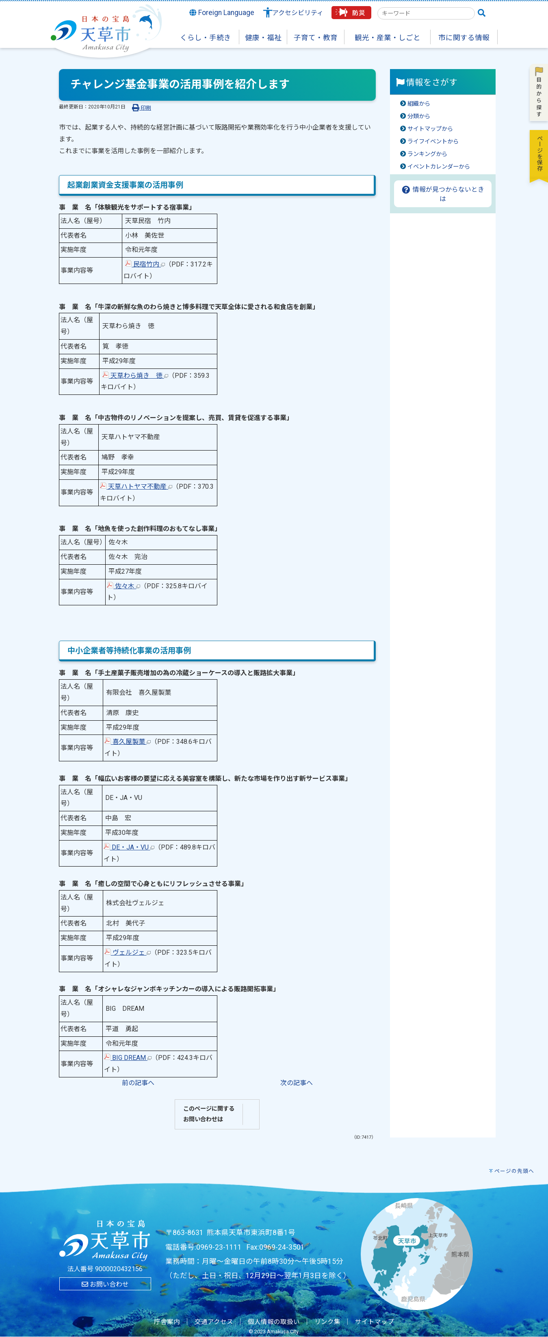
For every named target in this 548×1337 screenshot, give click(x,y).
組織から (418, 103)
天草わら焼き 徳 (135, 375)
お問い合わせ (105, 1284)
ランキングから (427, 154)
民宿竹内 (145, 264)
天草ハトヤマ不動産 (136, 486)
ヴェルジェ (127, 952)
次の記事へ (296, 1083)
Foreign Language (221, 13)
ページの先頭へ (514, 1171)
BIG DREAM (128, 1058)
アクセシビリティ (297, 13)
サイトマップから (430, 129)
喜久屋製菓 (127, 741)
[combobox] (426, 13)
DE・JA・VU (129, 847)
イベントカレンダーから (438, 166)
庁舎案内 (167, 1322)
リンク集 (327, 1322)
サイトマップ (374, 1322)
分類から (418, 116)
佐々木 (123, 586)
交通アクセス (214, 1322)
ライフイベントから (433, 141)
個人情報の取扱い (274, 1322)
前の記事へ (138, 1083)
